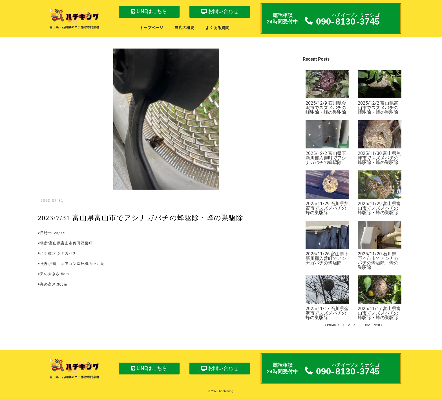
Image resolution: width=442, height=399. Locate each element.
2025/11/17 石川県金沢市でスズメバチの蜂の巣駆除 (327, 313)
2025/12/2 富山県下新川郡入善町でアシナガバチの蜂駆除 (326, 158)
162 (367, 325)
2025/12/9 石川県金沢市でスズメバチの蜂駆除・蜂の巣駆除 (326, 107)
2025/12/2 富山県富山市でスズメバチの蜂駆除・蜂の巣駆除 (378, 107)
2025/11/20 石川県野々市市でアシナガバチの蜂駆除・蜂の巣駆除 (378, 260)
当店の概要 (184, 27)
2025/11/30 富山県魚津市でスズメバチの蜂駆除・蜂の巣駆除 (379, 158)
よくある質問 (217, 27)
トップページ (151, 27)
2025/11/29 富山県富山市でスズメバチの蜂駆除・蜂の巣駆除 (379, 208)
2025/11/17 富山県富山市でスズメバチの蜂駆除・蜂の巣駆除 (379, 313)
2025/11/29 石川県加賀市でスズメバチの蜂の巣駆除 (327, 208)
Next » (378, 325)
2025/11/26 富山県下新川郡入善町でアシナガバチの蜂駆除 (327, 258)
